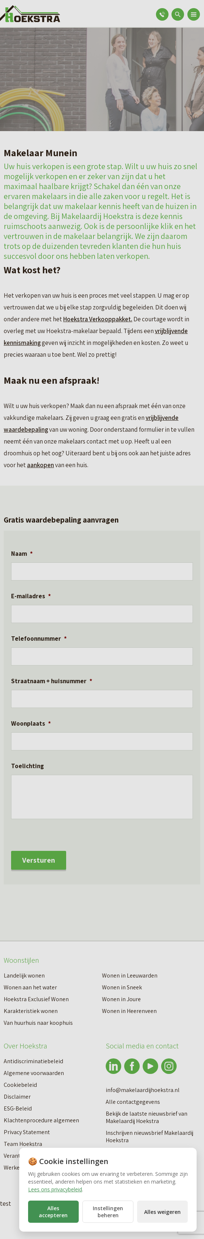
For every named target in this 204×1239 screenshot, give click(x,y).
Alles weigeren (162, 1211)
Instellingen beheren (108, 1212)
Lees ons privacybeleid (55, 1189)
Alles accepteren (53, 1212)
